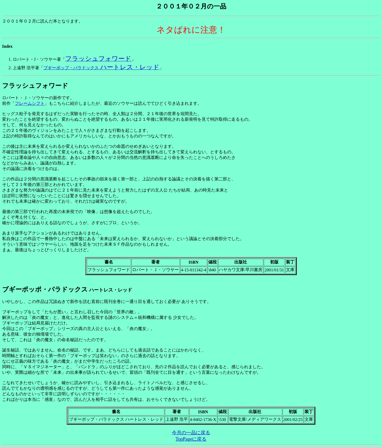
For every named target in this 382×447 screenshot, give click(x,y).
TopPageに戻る (191, 439)
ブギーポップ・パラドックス (101, 68)
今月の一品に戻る (191, 432)
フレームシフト (30, 103)
